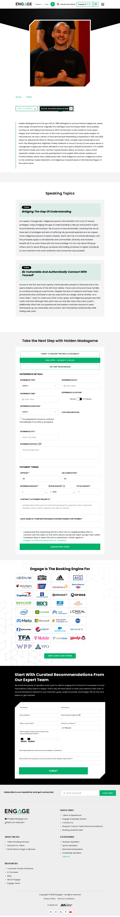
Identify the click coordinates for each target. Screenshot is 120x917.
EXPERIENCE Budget (29, 486)
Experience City (27, 431)
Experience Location (71, 392)
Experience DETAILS (29, 444)
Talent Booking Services (18, 843)
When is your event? (27, 725)
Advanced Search (66, 4)
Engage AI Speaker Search (74, 820)
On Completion (69, 473)
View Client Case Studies (60, 656)
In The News (12, 873)
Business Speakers (70, 843)
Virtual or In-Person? (68, 725)
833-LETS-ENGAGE (16, 824)
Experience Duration (30, 406)
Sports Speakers (69, 847)
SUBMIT (38, 772)
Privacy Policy (49, 900)
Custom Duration (70, 412)
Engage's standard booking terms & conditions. (45, 540)
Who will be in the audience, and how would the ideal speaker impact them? (46, 760)
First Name (24, 709)
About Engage (13, 881)
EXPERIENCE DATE (69, 380)
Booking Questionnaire (72, 831)
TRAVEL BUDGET (55, 486)
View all (65, 858)
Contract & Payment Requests (35, 499)
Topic (26, 207)
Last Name (65, 709)
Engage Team (13, 884)
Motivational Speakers (72, 850)
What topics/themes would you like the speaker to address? (40, 752)
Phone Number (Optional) (70, 716)
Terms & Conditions (65, 900)
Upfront (24, 473)
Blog (9, 877)
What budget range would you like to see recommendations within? (34, 734)
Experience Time (27, 393)
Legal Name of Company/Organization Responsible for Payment (51, 519)
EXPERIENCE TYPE (27, 380)
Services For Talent (16, 847)
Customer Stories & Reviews (20, 870)
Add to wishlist (27, 109)
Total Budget (83, 486)
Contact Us (67, 824)
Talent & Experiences (72, 816)
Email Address (25, 716)
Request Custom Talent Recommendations (82, 827)
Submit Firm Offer (60, 546)
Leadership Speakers (71, 854)
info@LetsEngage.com (17, 820)
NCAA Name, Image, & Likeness (21, 850)
